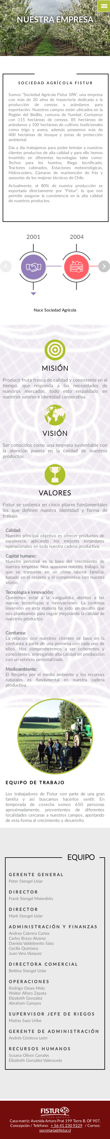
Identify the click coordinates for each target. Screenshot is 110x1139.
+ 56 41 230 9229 (66, 1126)
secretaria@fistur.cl (55, 1131)
